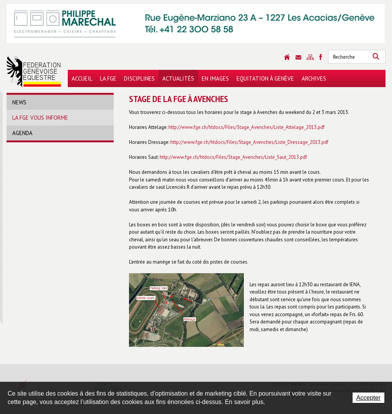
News (19, 102)
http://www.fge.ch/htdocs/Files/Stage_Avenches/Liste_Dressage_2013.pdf (249, 142)
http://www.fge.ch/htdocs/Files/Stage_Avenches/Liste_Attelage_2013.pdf (246, 127)
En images (215, 78)
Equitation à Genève (265, 78)
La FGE (108, 78)
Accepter (368, 397)
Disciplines (139, 78)
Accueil (82, 78)
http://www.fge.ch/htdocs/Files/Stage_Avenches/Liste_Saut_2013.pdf (233, 157)
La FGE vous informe (40, 117)
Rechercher (376, 56)
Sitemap (310, 57)
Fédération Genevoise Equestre (34, 71)
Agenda (22, 133)
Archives (314, 78)
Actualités (178, 78)
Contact (298, 57)
